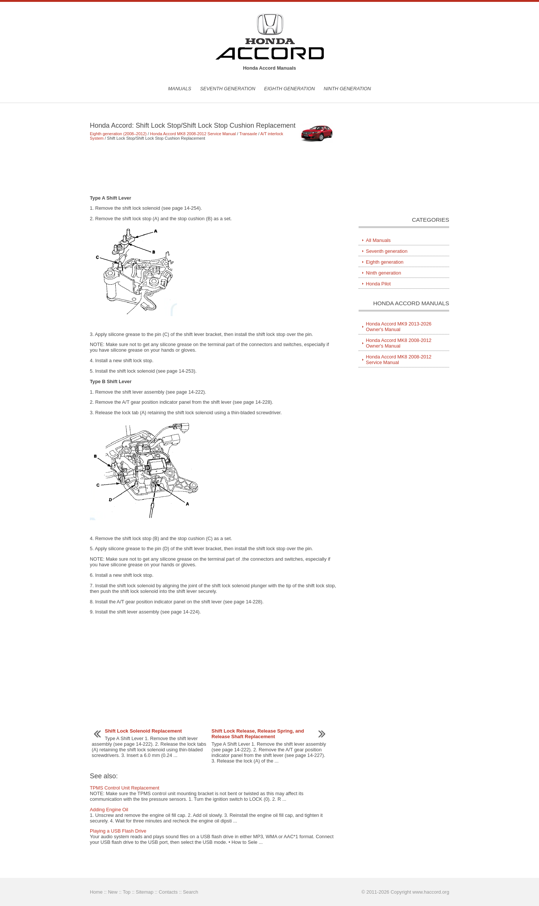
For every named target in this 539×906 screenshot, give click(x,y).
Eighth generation (289, 88)
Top (127, 892)
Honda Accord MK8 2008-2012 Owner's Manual (399, 343)
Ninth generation (347, 88)
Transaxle (248, 133)
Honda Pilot (378, 284)
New (113, 892)
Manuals (179, 88)
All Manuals (378, 240)
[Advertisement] (213, 167)
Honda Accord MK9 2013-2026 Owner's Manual (399, 326)
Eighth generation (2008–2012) (118, 133)
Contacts (168, 892)
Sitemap (144, 892)
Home (96, 892)
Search (190, 892)
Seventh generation (227, 88)
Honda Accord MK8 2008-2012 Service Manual (193, 133)
